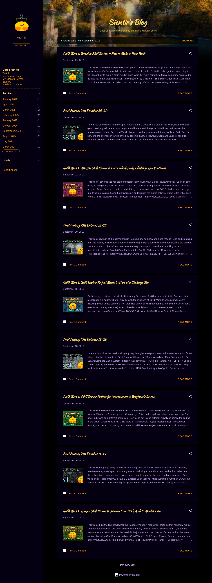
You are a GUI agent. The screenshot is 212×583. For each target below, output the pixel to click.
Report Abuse (10, 170)
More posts (127, 565)
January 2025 (10, 120)
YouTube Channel (12, 84)
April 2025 (8, 104)
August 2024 (9, 136)
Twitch (5, 73)
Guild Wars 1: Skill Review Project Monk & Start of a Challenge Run (106, 282)
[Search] (196, 8)
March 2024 (9, 146)
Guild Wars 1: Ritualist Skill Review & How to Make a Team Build (104, 53)
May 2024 (7, 141)
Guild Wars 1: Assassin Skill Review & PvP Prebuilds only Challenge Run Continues (114, 168)
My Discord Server (12, 79)
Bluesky (6, 81)
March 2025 (9, 110)
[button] (190, 53)
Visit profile (21, 45)
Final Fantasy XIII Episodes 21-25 (84, 225)
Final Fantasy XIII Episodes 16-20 (85, 339)
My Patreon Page (12, 76)
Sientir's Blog (127, 22)
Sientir (21, 38)
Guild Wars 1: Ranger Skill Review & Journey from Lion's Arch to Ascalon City (111, 511)
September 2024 (11, 131)
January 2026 (10, 99)
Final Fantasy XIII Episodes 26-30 (85, 111)
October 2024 (10, 125)
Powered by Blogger (127, 575)
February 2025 (10, 115)
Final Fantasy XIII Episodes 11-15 (84, 454)
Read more (185, 93)
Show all (188, 40)
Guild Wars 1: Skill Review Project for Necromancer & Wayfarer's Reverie (109, 397)
